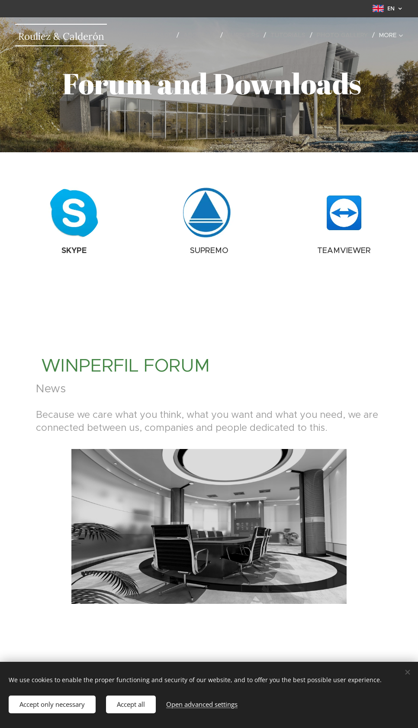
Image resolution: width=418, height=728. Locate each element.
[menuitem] (157, 35)
